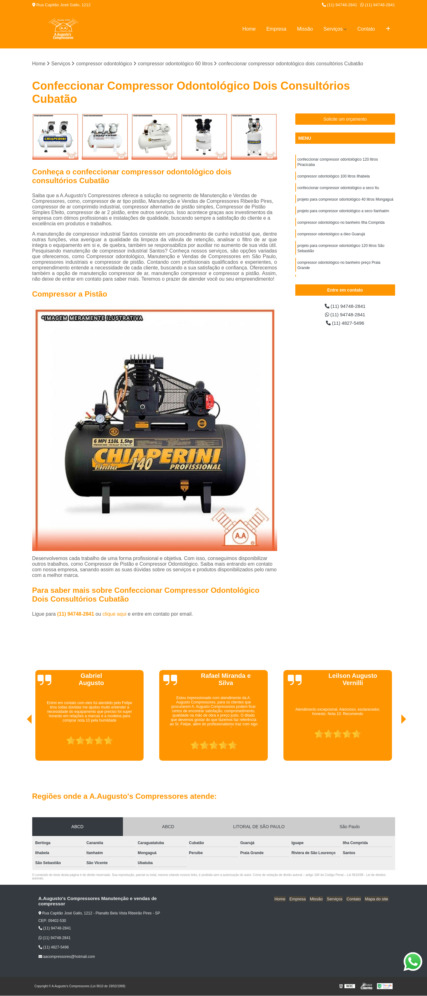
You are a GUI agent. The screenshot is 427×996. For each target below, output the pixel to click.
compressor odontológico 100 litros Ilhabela (333, 177)
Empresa (276, 29)
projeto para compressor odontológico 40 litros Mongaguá (345, 201)
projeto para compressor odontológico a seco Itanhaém (343, 213)
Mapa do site (377, 899)
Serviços (333, 29)
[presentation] (20, 743)
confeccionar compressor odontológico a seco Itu (338, 189)
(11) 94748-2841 (339, 5)
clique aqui (115, 614)
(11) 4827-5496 (345, 324)
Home (249, 29)
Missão (305, 29)
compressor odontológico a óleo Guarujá (331, 236)
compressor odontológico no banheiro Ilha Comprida (341, 225)
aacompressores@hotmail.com (66, 957)
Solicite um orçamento (345, 119)
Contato (366, 29)
